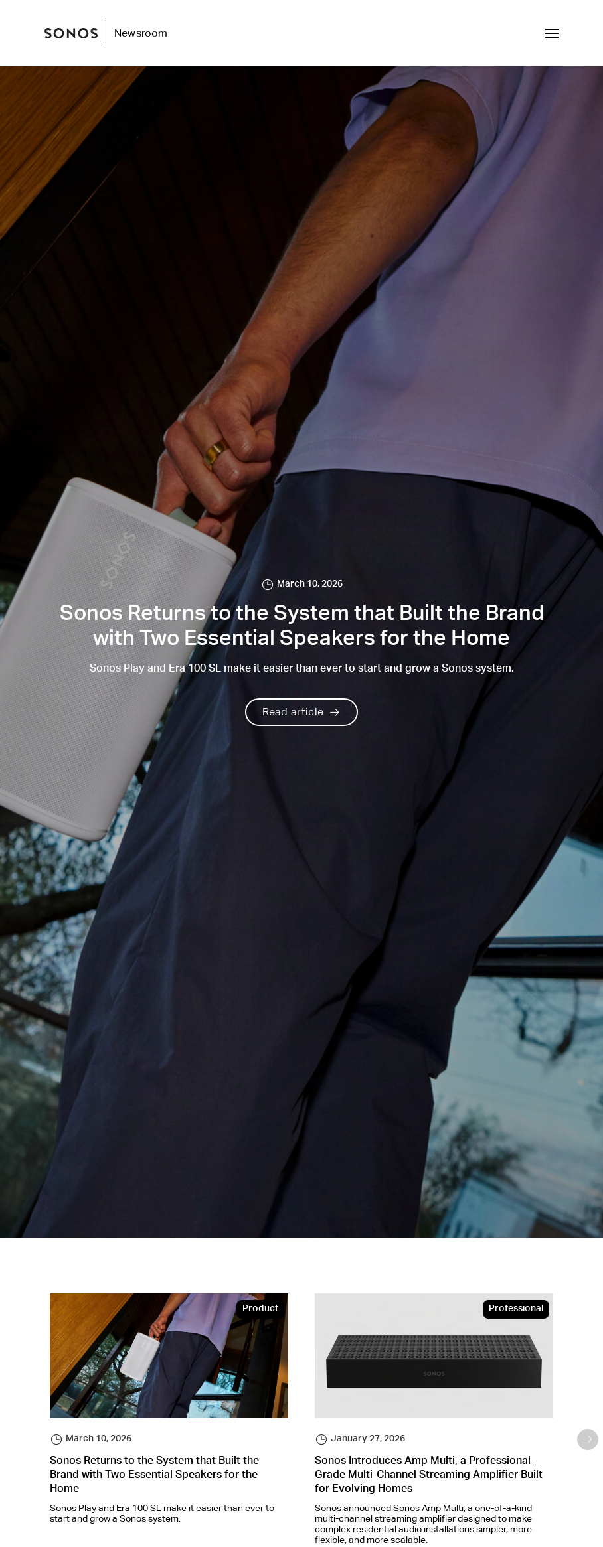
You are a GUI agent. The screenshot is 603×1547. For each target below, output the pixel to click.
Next (587, 1439)
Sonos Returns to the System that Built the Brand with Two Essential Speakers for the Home (154, 1476)
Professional (516, 1309)
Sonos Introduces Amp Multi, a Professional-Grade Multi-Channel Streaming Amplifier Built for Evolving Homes (429, 1476)
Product (260, 1309)
